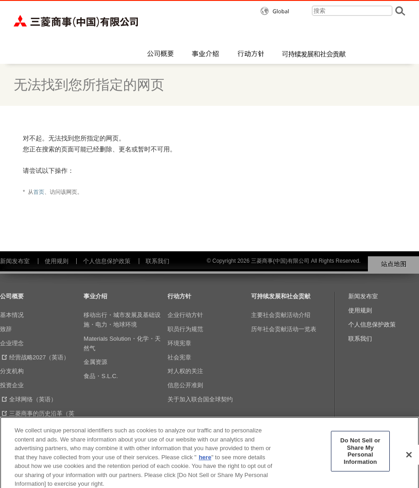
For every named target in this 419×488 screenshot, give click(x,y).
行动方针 (179, 296)
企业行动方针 (185, 314)
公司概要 (12, 296)
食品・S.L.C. (101, 376)
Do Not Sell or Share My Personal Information (360, 455)
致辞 (6, 329)
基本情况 (12, 314)
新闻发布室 (15, 261)
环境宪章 (179, 343)
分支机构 (12, 371)
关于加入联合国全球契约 (200, 399)
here (205, 461)
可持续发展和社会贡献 (280, 296)
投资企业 (12, 385)
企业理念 (12, 343)
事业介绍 (95, 296)
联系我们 (157, 261)
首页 (38, 192)
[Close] (409, 459)
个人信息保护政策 (107, 261)
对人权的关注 (185, 371)
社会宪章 (179, 357)
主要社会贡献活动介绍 (280, 314)
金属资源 (95, 361)
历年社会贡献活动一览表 (283, 329)
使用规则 (56, 261)
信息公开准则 (185, 385)
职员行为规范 (185, 329)
